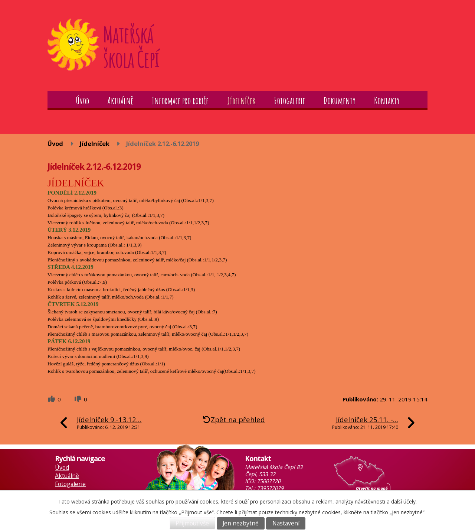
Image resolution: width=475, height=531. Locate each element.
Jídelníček (241, 101)
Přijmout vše (192, 523)
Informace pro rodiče (180, 101)
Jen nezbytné (241, 523)
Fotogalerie (289, 101)
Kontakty (387, 101)
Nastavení (285, 523)
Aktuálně (120, 101)
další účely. (404, 501)
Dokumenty (340, 101)
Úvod (82, 101)
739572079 (270, 488)
